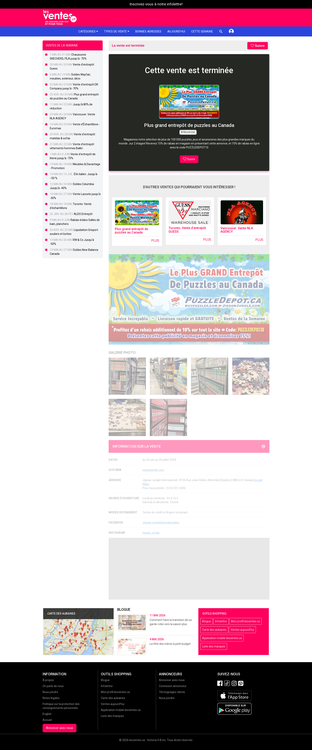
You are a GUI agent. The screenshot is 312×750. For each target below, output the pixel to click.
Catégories (88, 31)
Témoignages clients (172, 692)
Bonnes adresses (148, 31)
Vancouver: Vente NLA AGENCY (236, 230)
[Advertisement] (189, 569)
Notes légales (51, 698)
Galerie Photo (122, 352)
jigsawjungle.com (153, 470)
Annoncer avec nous (59, 728)
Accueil (47, 720)
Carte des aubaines (214, 629)
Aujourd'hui (176, 31)
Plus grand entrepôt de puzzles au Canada (131, 230)
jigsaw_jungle (151, 532)
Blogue (206, 621)
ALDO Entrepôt (83, 214)
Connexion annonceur (172, 686)
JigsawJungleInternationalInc (160, 522)
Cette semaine (202, 31)
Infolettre (221, 621)
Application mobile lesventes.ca (222, 638)
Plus (155, 240)
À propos (48, 680)
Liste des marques (213, 646)
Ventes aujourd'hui (242, 629)
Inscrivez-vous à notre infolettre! (156, 4)
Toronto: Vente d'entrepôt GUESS (187, 229)
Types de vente (116, 31)
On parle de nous (53, 686)
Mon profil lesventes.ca (245, 621)
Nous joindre (50, 692)
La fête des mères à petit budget (170, 643)
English (47, 714)
